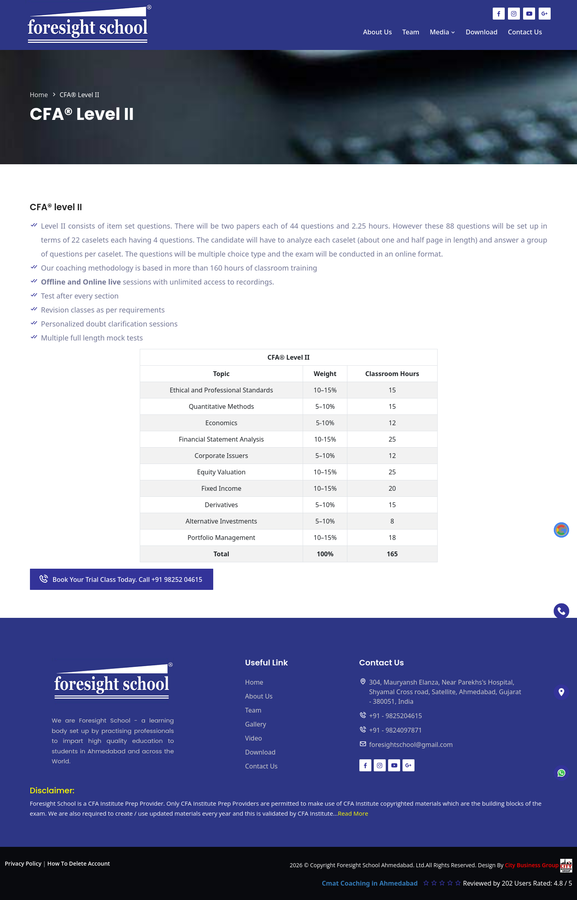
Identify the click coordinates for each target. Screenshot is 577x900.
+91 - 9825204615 (395, 715)
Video (253, 738)
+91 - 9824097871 (395, 730)
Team (411, 31)
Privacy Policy (23, 863)
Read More (353, 813)
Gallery (255, 724)
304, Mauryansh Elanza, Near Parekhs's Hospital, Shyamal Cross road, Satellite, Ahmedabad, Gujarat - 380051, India (445, 692)
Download (482, 31)
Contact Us (525, 31)
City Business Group (538, 865)
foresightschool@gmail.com (411, 744)
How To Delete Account (79, 863)
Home (39, 94)
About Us (377, 31)
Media (442, 31)
